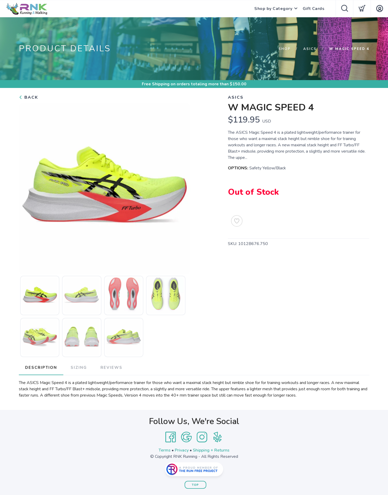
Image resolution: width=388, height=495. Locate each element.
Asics (310, 49)
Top (195, 485)
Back (28, 97)
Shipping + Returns (211, 450)
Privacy (182, 450)
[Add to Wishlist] (237, 221)
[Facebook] (170, 437)
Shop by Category (273, 9)
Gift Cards (313, 9)
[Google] (186, 437)
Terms (165, 450)
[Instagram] (202, 437)
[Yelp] (218, 437)
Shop (284, 49)
